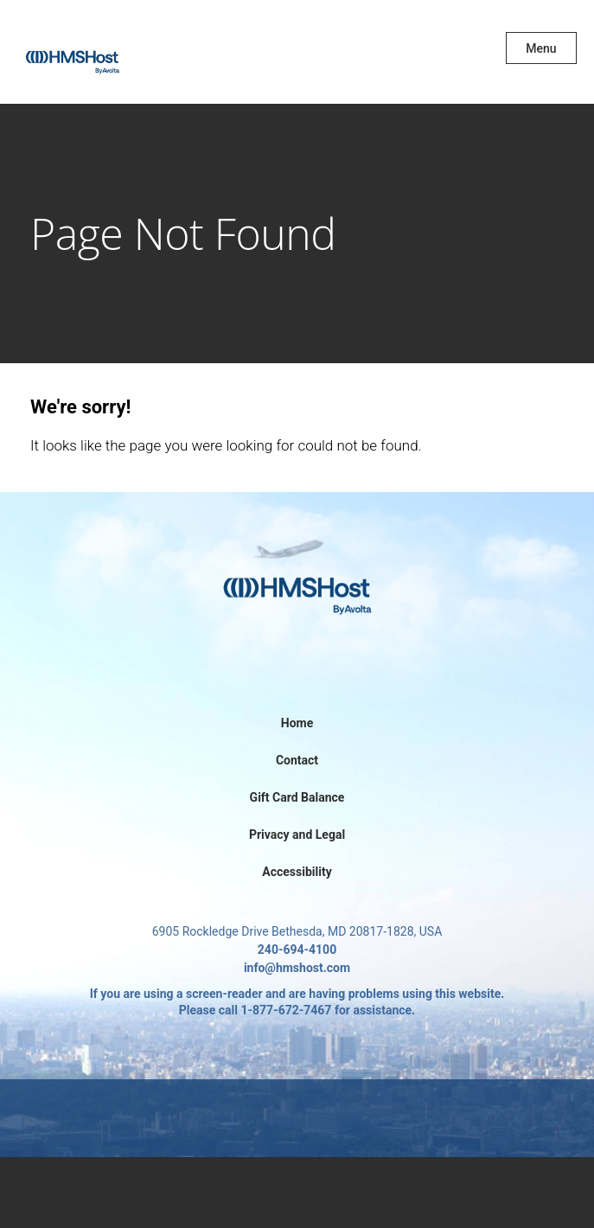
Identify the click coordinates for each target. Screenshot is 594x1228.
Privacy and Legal (297, 834)
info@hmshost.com (297, 968)
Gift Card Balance (297, 797)
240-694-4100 (297, 949)
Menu (541, 48)
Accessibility (296, 872)
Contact (297, 760)
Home (297, 723)
